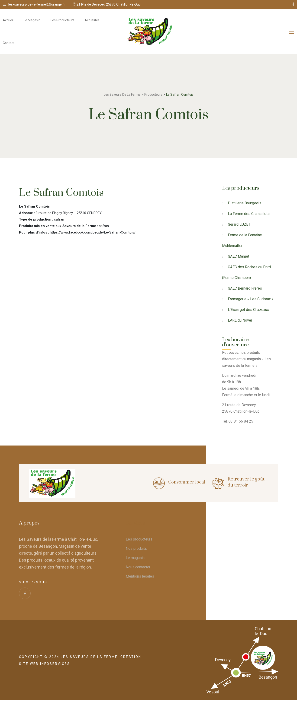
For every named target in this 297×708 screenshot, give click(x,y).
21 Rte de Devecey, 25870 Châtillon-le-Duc (107, 4)
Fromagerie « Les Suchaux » (251, 306)
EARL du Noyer (240, 328)
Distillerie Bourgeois (244, 211)
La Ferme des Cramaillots (249, 221)
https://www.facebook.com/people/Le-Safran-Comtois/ (93, 240)
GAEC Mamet (238, 264)
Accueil (8, 20)
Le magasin (32, 20)
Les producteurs (62, 20)
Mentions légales (140, 584)
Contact (8, 43)
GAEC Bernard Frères (245, 296)
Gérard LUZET (239, 232)
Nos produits (136, 556)
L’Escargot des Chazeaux (248, 317)
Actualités (92, 20)
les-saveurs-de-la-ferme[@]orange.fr (34, 4)
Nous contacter (138, 574)
